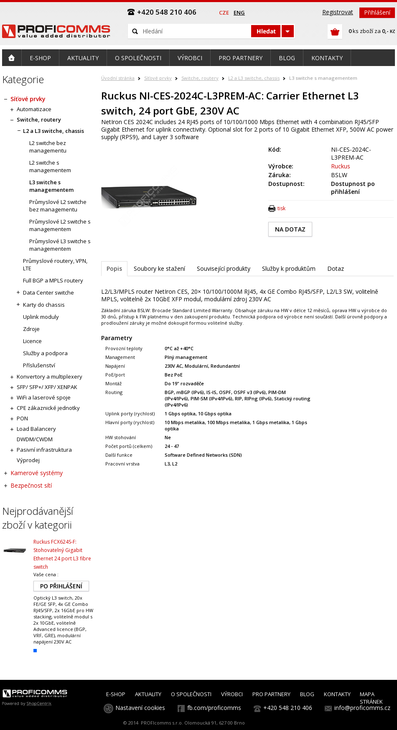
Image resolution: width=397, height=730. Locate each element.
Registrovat (337, 12)
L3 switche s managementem (323, 78)
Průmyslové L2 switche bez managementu (58, 205)
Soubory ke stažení (159, 268)
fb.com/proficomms (214, 708)
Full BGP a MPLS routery (53, 280)
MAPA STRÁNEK (371, 697)
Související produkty (223, 268)
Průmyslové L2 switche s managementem (60, 225)
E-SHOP (115, 694)
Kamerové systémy (36, 473)
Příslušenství (39, 365)
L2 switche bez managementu (47, 146)
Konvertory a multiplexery (49, 376)
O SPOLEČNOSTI (191, 694)
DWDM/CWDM (35, 439)
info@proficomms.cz (362, 708)
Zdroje (31, 329)
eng (239, 12)
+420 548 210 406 (287, 708)
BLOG (307, 694)
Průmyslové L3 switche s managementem (60, 244)
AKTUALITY (148, 694)
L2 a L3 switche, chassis (254, 78)
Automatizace (34, 109)
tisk (281, 208)
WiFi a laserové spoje (44, 397)
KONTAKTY (337, 694)
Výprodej (28, 460)
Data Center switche (48, 292)
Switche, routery (200, 78)
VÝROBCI (232, 694)
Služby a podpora (45, 353)
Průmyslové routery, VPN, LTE (55, 264)
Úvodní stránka (118, 78)
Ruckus (340, 166)
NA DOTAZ (290, 229)
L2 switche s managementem (50, 166)
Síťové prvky (158, 78)
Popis (114, 268)
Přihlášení (377, 12)
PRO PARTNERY (271, 694)
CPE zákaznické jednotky (48, 408)
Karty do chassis (44, 304)
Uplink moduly (41, 316)
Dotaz (335, 268)
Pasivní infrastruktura (44, 449)
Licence (32, 341)
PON (22, 418)
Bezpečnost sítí (31, 485)
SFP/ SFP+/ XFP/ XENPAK (47, 387)
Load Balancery (36, 428)
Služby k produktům (289, 268)
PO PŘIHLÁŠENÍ (61, 586)
